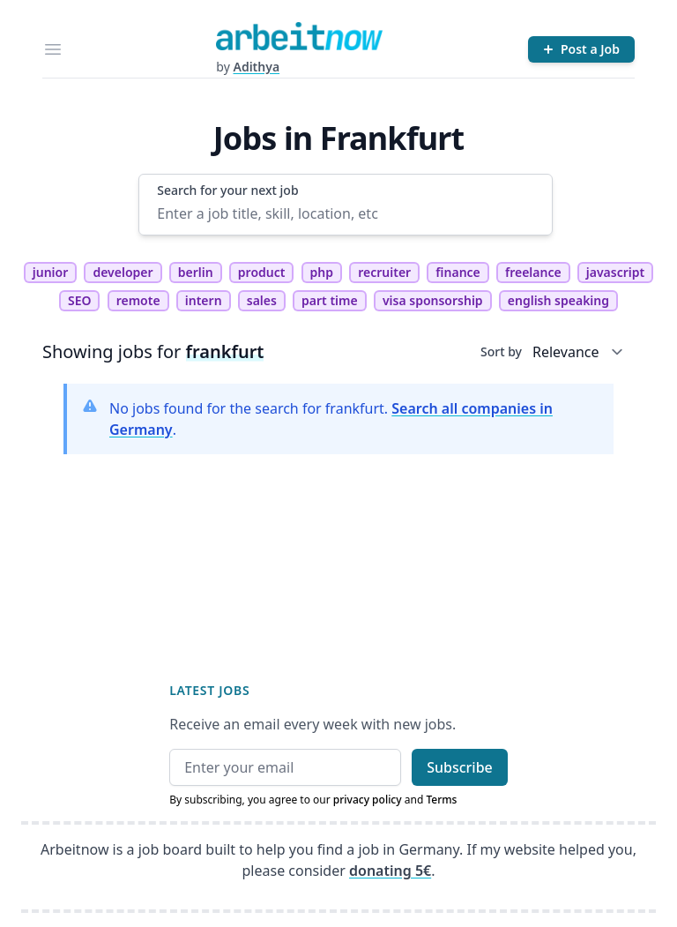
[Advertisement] (338, 554)
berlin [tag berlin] (195, 272)
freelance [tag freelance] (533, 272)
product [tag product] (262, 272)
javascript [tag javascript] (615, 272)
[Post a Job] (581, 49)
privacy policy (367, 799)
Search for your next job (227, 190)
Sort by (501, 351)
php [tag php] (321, 272)
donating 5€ (390, 870)
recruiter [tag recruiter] (384, 272)
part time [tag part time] (329, 300)
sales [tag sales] (262, 300)
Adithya (256, 66)
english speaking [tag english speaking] (558, 300)
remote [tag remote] (138, 300)
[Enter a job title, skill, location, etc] (345, 213)
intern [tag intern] (203, 300)
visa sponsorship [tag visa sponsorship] (433, 300)
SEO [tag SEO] (80, 300)
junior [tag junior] (51, 272)
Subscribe (460, 767)
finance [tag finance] (457, 272)
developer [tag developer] (123, 272)
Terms (441, 799)
